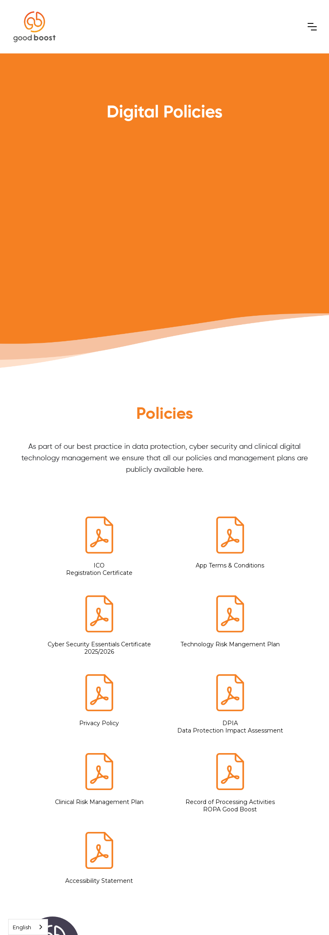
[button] (312, 26)
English (22, 927)
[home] (34, 26)
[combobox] (28, 927)
